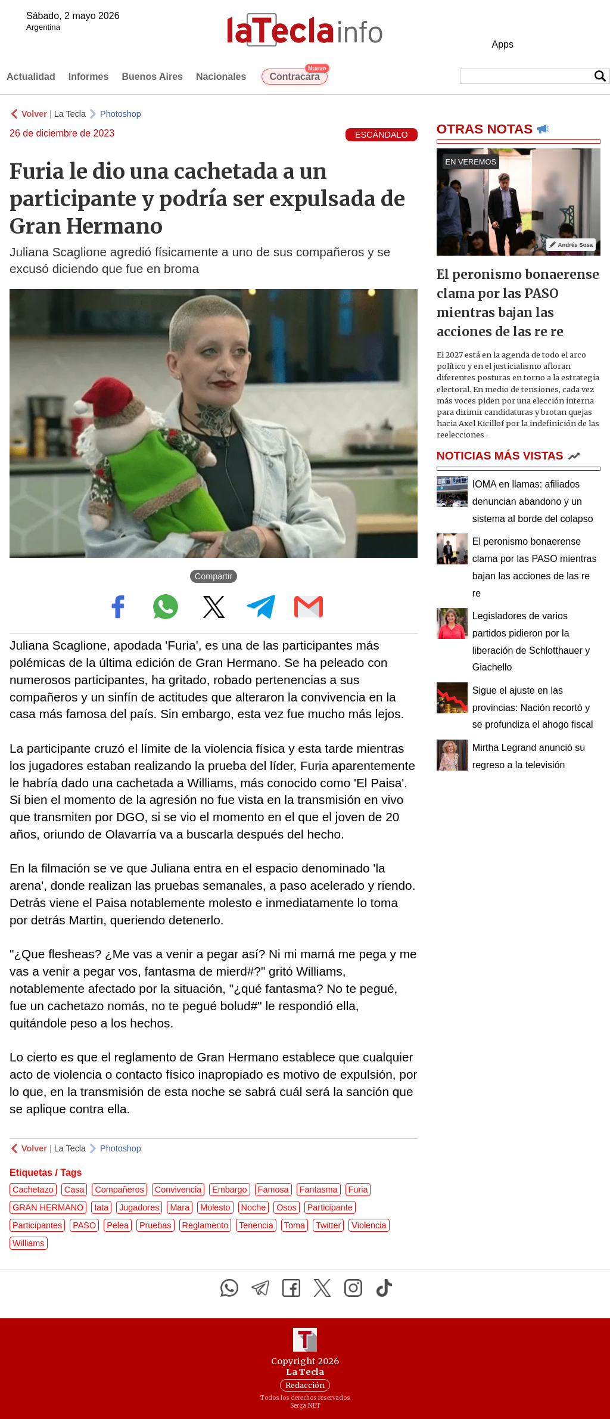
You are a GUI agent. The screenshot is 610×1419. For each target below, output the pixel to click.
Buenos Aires (152, 77)
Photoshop (120, 114)
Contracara (298, 75)
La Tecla (70, 114)
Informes (89, 77)
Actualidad (31, 77)
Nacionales (221, 77)
